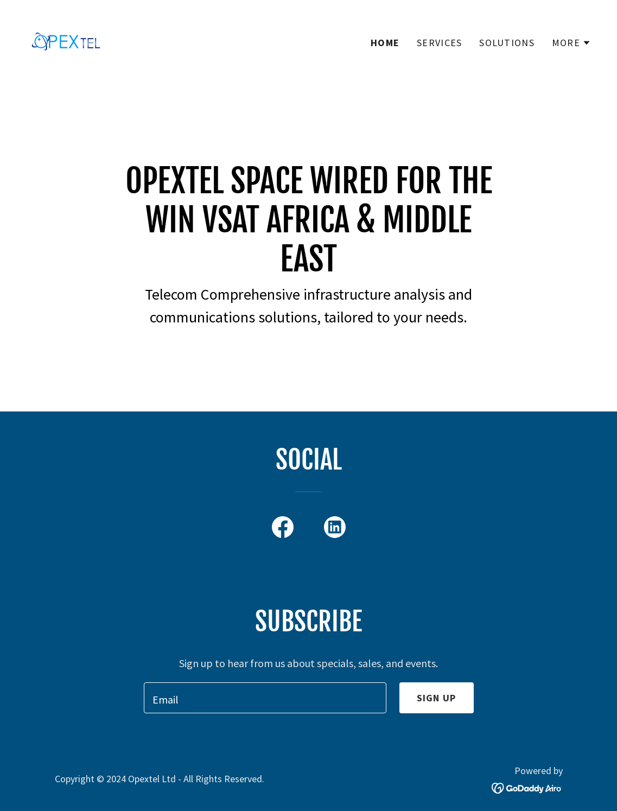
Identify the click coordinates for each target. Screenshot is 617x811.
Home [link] (385, 42)
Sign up (436, 698)
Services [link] (439, 42)
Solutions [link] (507, 42)
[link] (66, 40)
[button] (571, 42)
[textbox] (265, 697)
